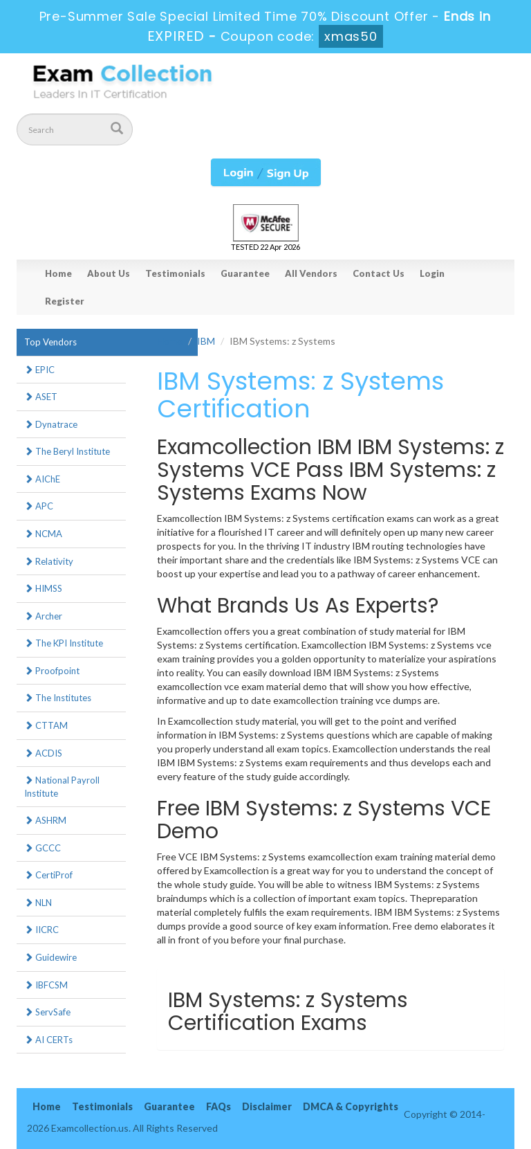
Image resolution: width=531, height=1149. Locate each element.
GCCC (42, 847)
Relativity (48, 561)
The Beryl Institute (67, 451)
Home (58, 273)
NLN (38, 902)
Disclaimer (267, 1106)
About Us (108, 273)
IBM (206, 341)
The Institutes (57, 697)
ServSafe (47, 1011)
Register (64, 301)
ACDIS (43, 753)
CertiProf (48, 874)
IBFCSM (46, 984)
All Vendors (311, 273)
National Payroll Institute (62, 787)
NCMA (43, 533)
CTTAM (46, 725)
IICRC (41, 929)
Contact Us (378, 273)
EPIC (39, 369)
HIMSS (43, 588)
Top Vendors (50, 341)
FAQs (218, 1106)
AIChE (42, 479)
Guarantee (245, 273)
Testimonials (175, 273)
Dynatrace (50, 424)
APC (38, 506)
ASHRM (45, 820)
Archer (43, 616)
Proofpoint (52, 670)
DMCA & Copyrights (350, 1106)
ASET (40, 396)
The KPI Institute (63, 643)
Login (432, 273)
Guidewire (50, 957)
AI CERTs (48, 1039)
